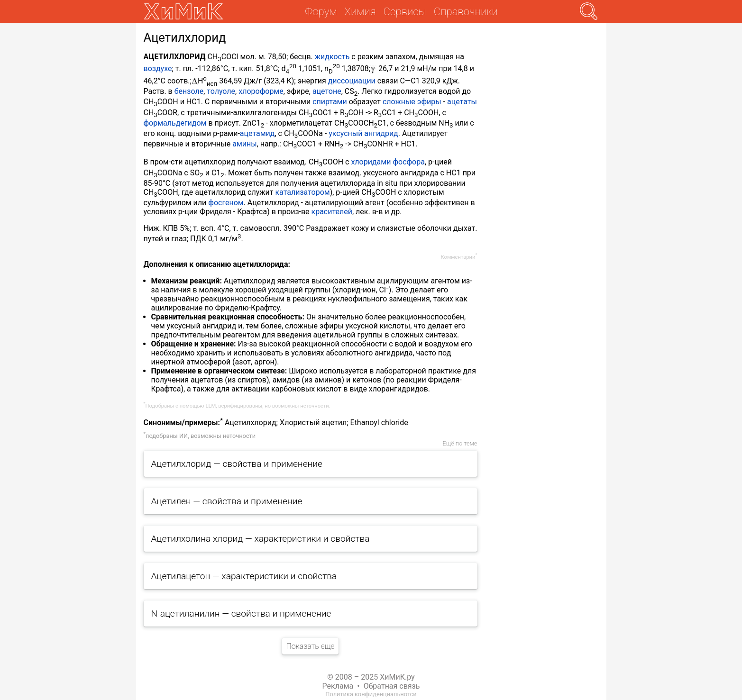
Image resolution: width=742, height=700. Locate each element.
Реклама (338, 686)
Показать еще (310, 646)
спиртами (329, 101)
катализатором (302, 192)
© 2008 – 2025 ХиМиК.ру (370, 677)
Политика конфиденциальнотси (370, 694)
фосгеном (225, 202)
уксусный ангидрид (363, 133)
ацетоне (326, 91)
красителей (331, 211)
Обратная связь (392, 686)
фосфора (409, 161)
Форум (321, 11)
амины (244, 143)
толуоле (221, 91)
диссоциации (352, 80)
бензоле (188, 91)
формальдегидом (175, 122)
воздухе (158, 68)
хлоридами (371, 161)
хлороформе (261, 91)
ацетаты (462, 101)
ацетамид (257, 133)
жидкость (332, 56)
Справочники (466, 11)
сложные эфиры (412, 101)
